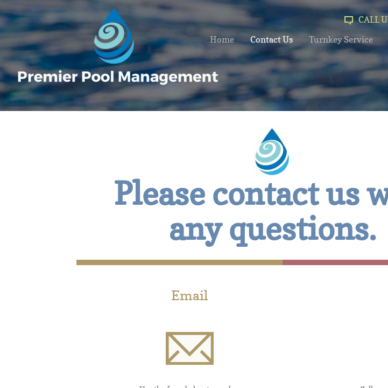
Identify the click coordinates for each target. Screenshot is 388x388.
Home (222, 39)
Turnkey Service (341, 39)
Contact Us (271, 39)
